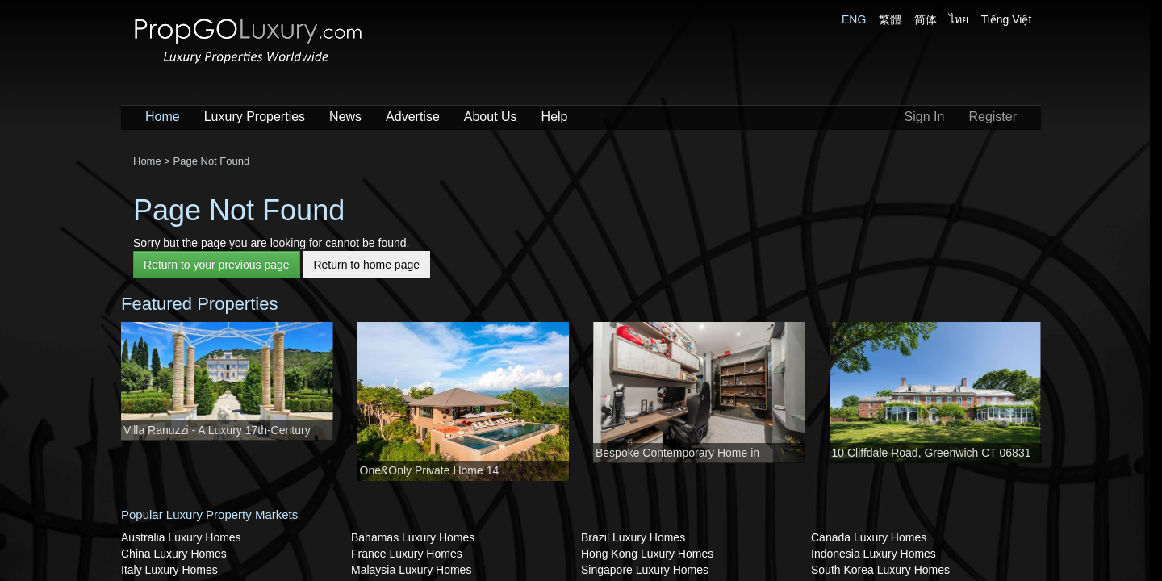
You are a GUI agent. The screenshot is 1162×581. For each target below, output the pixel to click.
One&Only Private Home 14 (429, 470)
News (345, 116)
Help (554, 116)
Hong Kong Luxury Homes (647, 553)
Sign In (925, 116)
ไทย (958, 19)
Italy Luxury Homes (169, 569)
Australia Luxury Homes (181, 537)
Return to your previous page (217, 264)
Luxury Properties (254, 116)
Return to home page (366, 264)
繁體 (890, 19)
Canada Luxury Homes (868, 537)
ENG (854, 19)
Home (162, 116)
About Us (490, 116)
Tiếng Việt (1006, 19)
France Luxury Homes (406, 553)
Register (992, 116)
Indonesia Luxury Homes (873, 553)
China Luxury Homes (174, 553)
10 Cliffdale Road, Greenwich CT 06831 (931, 452)
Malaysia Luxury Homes (411, 569)
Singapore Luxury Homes (644, 569)
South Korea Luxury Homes (880, 569)
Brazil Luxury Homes (633, 537)
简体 (925, 19)
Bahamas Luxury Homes (412, 537)
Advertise (413, 116)
